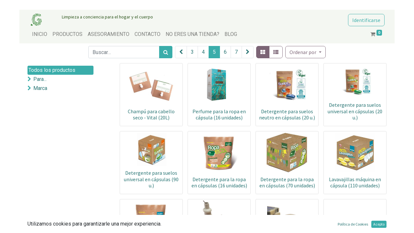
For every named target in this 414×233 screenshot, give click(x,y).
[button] (305, 52)
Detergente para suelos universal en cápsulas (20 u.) (355, 111)
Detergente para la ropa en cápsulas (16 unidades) (219, 182)
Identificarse (366, 20)
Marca (40, 88)
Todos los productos (51, 70)
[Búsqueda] (165, 52)
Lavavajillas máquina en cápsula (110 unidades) (355, 182)
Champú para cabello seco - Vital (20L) (151, 114)
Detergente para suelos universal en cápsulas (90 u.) (151, 179)
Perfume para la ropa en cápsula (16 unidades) (219, 114)
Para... (40, 79)
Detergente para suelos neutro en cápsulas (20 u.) (287, 114)
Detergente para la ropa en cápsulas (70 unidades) (287, 182)
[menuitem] (39, 34)
